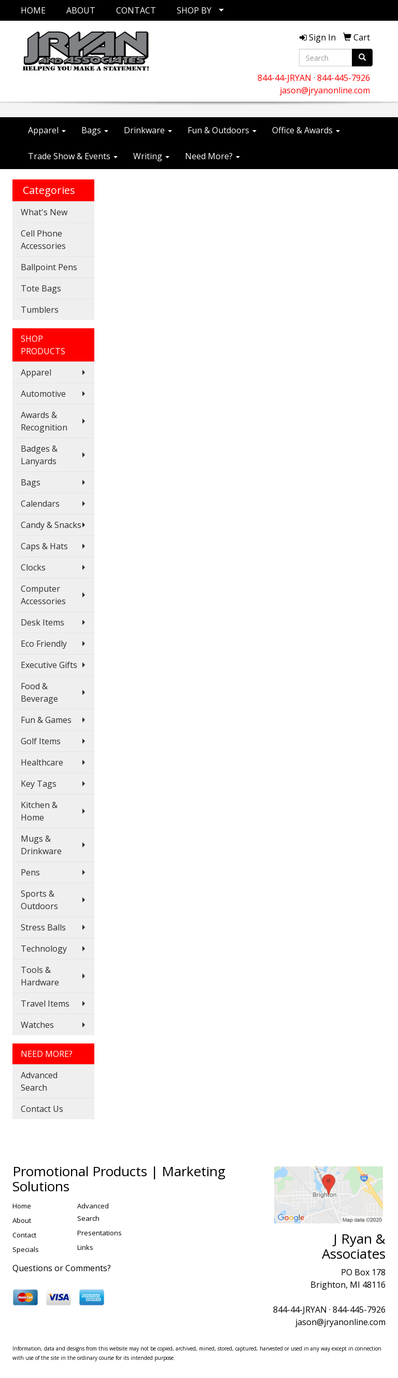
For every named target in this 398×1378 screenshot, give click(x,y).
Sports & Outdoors (39, 900)
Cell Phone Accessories (43, 240)
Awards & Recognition (44, 421)
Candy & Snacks (51, 525)
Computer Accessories (43, 595)
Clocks (33, 567)
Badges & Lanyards (39, 455)
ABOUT (80, 10)
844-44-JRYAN (284, 77)
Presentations (99, 1232)
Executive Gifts (49, 665)
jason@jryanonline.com (325, 90)
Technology (44, 948)
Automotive (43, 393)
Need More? (212, 156)
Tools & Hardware (40, 976)
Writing (151, 156)
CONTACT (136, 10)
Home (21, 1205)
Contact (24, 1235)
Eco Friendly (44, 643)
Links (85, 1247)
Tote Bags (41, 288)
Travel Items (45, 1003)
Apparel (47, 130)
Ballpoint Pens (49, 267)
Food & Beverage (39, 692)
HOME (33, 10)
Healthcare (42, 762)
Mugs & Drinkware (41, 845)
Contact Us (42, 1109)
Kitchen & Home (39, 811)
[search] (362, 57)
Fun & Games (46, 720)
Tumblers (40, 309)
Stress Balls (43, 927)
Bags (94, 130)
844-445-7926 (343, 77)
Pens (30, 872)
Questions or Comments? (61, 1268)
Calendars (40, 503)
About (21, 1220)
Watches (37, 1025)
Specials (25, 1249)
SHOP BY (194, 10)
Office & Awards (306, 130)
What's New (44, 212)
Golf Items (41, 741)
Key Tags (38, 783)
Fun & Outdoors (222, 130)
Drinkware (148, 130)
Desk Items (42, 622)
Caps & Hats (44, 546)
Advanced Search (39, 1081)
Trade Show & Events (73, 156)
